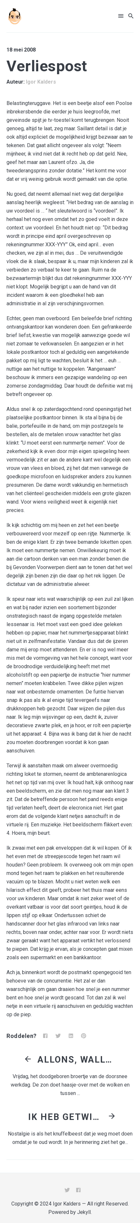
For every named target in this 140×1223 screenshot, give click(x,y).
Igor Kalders (41, 82)
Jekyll (84, 1212)
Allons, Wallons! (76, 1059)
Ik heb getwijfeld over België (67, 1117)
